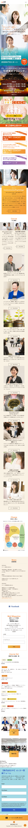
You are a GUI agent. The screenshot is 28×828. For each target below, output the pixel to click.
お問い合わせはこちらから (7, 598)
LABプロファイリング (14, 545)
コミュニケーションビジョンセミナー (14, 530)
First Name (4, 790)
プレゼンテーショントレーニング (20, 544)
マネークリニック (7, 537)
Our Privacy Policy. (18, 806)
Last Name (4, 796)
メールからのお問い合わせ (14, 818)
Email (3, 783)
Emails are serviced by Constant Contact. (8, 806)
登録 (14, 809)
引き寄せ (7, 528)
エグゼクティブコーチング (22, 536)
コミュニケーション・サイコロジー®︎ (16, 537)
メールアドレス (6, 639)
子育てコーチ (9, 544)
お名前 (4, 634)
